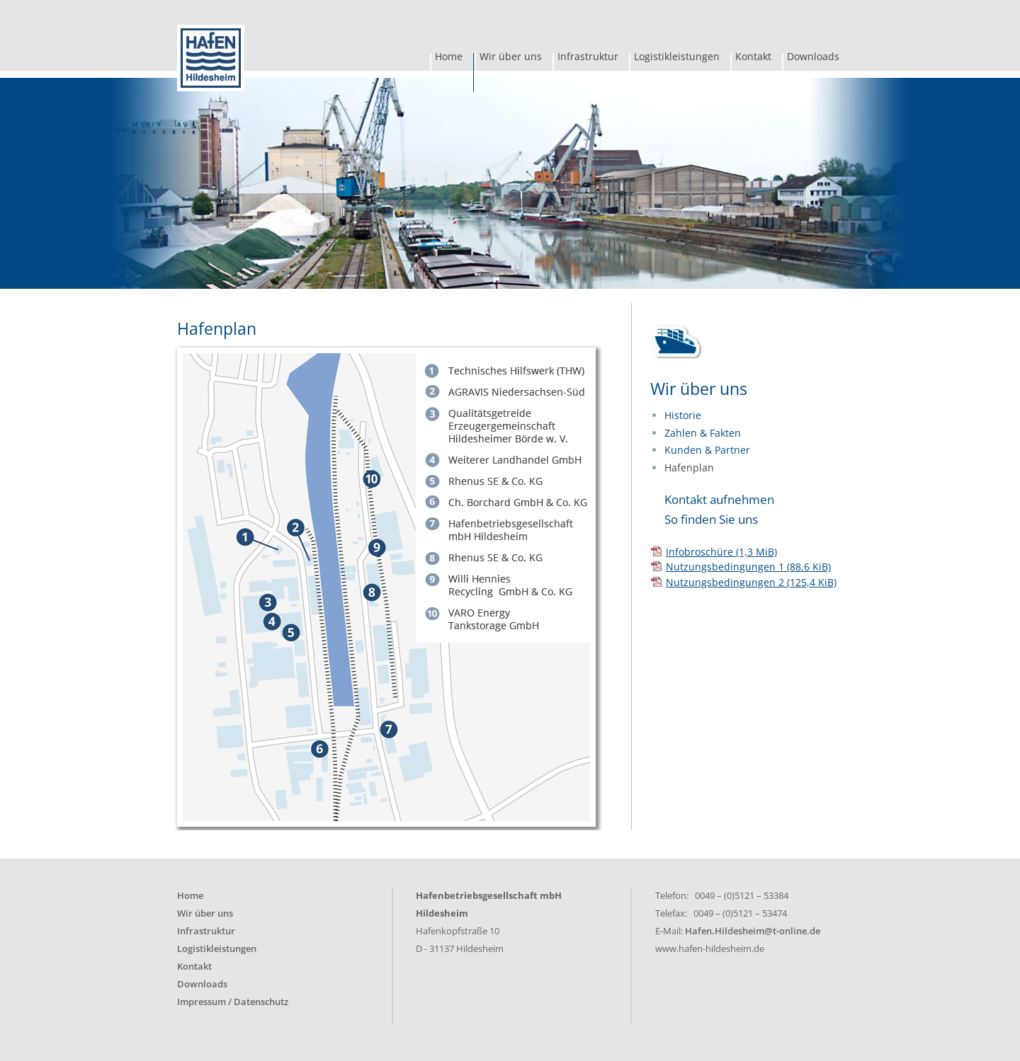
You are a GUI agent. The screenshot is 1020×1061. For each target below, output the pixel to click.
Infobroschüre (721, 551)
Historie (682, 415)
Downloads (813, 58)
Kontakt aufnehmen (719, 499)
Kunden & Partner (707, 450)
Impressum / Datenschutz (232, 1002)
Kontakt (753, 58)
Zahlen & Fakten (702, 433)
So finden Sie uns (711, 519)
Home (449, 58)
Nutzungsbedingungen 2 (751, 582)
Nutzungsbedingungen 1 (748, 566)
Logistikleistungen (677, 58)
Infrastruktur (587, 58)
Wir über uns (511, 58)
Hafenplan (689, 467)
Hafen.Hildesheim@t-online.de (752, 931)
